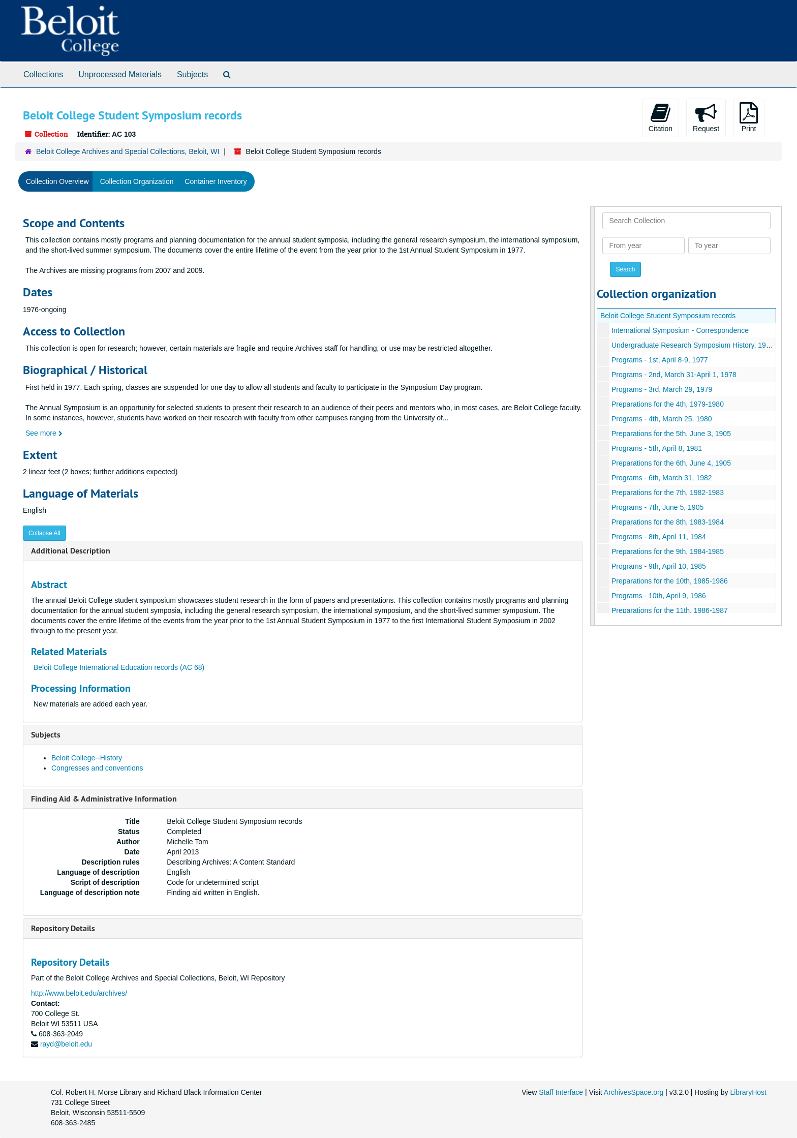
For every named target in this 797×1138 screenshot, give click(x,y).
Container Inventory (216, 181)
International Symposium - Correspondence (680, 330)
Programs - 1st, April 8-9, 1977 (659, 360)
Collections (43, 74)
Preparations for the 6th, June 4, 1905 (671, 463)
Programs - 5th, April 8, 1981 (656, 448)
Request (706, 117)
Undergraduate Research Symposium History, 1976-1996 (701, 345)
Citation (660, 117)
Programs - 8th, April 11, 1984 (658, 537)
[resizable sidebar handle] (593, 416)
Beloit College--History (86, 758)
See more (44, 433)
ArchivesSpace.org (634, 1092)
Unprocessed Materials (120, 74)
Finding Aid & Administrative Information (104, 798)
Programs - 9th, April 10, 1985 (658, 566)
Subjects (192, 74)
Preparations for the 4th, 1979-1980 (667, 404)
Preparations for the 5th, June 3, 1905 (671, 433)
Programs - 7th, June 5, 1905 (657, 507)
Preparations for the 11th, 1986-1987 (669, 610)
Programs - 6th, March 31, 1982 (661, 478)
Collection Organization (137, 181)
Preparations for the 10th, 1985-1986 (669, 581)
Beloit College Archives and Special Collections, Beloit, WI (127, 151)
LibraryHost (748, 1092)
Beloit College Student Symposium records (667, 316)
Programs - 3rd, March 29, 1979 (661, 389)
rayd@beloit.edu (66, 1044)
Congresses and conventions (97, 768)
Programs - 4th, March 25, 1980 (661, 419)
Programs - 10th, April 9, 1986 (658, 596)
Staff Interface (561, 1092)
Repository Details (63, 928)
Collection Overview (57, 181)
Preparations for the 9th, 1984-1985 (667, 551)
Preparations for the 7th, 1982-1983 (667, 492)
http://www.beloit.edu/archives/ (79, 993)
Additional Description (70, 550)
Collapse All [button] (44, 533)
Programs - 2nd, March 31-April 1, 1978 (674, 375)
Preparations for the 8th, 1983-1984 (667, 522)
